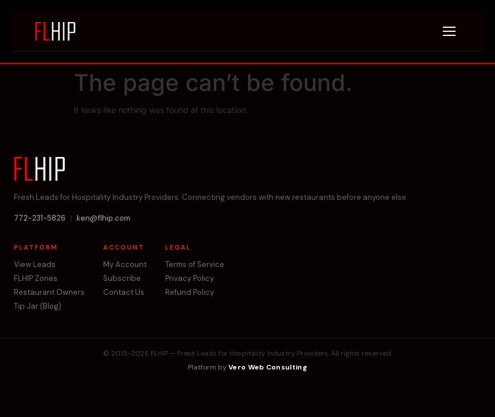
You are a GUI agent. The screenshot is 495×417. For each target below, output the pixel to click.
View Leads (35, 265)
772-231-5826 (39, 218)
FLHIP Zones (35, 279)
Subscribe (122, 279)
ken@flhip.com (103, 218)
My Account (125, 265)
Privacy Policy (189, 279)
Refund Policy (189, 292)
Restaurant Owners (49, 292)
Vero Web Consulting (267, 367)
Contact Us (123, 292)
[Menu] (449, 31)
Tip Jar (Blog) (37, 306)
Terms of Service (194, 265)
